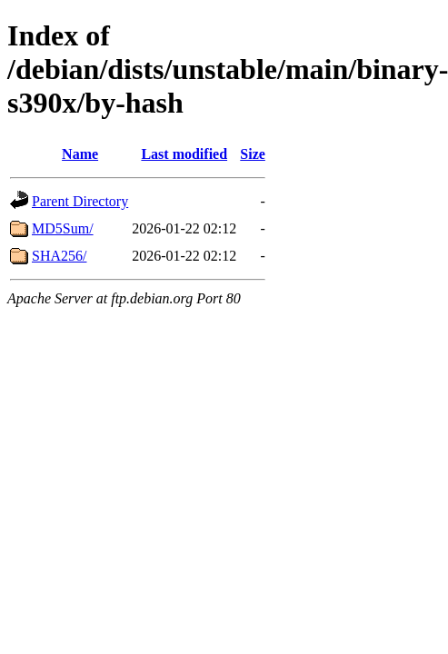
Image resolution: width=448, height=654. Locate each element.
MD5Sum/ (63, 228)
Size (252, 154)
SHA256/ (59, 255)
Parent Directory (80, 201)
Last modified (184, 154)
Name (80, 154)
